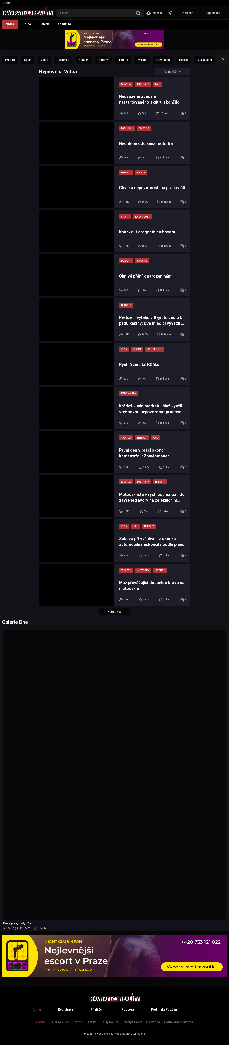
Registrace (212, 13)
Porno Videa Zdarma (178, 1022)
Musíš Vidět (204, 59)
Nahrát (154, 13)
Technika (63, 59)
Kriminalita (163, 59)
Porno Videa (60, 1022)
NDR (6, 3)
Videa (10, 24)
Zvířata (142, 59)
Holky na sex (109, 1022)
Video (44, 59)
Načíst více (115, 611)
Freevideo (153, 1022)
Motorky (103, 59)
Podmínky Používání (165, 1009)
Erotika (91, 1022)
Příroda (10, 59)
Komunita (64, 24)
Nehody (84, 59)
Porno (26, 24)
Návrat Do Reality (103, 1033)
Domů (37, 1009)
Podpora (128, 1009)
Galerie (44, 24)
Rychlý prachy (132, 1022)
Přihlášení (187, 13)
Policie (183, 59)
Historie (123, 59)
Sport (27, 59)
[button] (219, 59)
